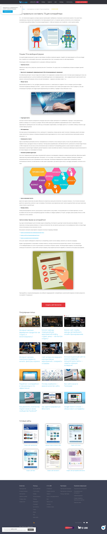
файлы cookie (14, 529)
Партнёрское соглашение (66, 491)
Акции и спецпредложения (53, 496)
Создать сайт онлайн (81, 2)
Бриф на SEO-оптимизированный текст (30, 235)
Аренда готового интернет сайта (53, 445)
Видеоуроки (35, 501)
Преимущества (22, 488)
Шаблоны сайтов (23, 496)
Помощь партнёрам (64, 493)
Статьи (34, 509)
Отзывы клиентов (51, 491)
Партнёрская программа (65, 488)
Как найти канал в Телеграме (71, 385)
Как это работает (36, 488)
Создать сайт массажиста (53, 470)
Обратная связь (77, 502)
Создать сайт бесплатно (53, 305)
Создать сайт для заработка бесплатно (76, 470)
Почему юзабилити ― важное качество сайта (51, 385)
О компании (49, 488)
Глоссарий (35, 504)
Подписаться (7, 11)
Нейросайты (33, 2)
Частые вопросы (36, 496)
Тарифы (43, 2)
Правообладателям (78, 495)
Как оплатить (36, 506)
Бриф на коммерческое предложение (29, 238)
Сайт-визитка (22, 493)
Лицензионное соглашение (80, 488)
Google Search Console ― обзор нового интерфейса (74, 408)
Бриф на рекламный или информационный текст (32, 232)
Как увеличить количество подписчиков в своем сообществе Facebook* (29, 409)
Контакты (49, 504)
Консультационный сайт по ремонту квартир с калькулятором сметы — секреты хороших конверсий (74, 361)
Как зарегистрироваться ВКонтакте (51, 408)
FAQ (34, 514)
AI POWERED (69, 527)
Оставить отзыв (50, 506)
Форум (34, 512)
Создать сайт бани (30, 470)
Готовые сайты (22, 499)
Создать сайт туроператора (30, 445)
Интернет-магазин (23, 491)
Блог (56, 2)
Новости (50, 2)
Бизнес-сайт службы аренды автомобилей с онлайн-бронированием (73, 332)
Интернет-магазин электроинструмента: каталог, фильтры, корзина (29, 359)
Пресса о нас (50, 501)
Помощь (61, 2)
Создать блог (22, 501)
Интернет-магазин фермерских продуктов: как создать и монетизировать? (29, 333)
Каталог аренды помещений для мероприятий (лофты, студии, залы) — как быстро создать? (52, 334)
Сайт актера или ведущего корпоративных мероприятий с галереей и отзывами (52, 360)
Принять (30, 529)
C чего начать (69, 2)
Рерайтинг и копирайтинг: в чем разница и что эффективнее (29, 386)
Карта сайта (35, 517)
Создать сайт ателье (76, 445)
